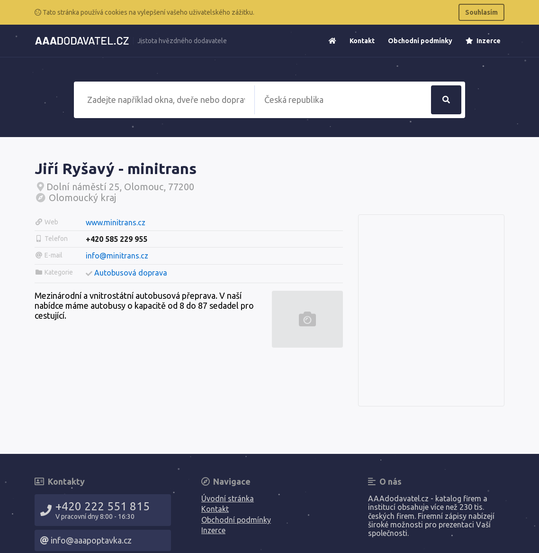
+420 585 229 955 (116, 239)
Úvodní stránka (227, 498)
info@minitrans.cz (117, 255)
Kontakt (362, 41)
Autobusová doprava (130, 272)
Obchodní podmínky (420, 41)
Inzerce (483, 41)
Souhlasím (481, 12)
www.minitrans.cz (115, 222)
